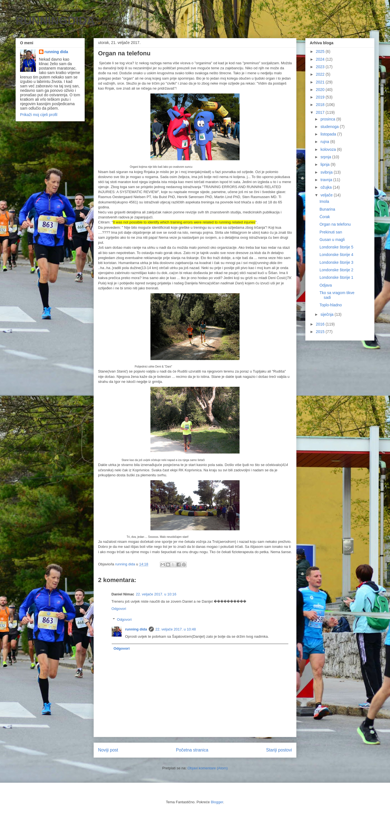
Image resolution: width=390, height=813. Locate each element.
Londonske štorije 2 (336, 270)
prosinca (328, 119)
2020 (321, 89)
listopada (328, 134)
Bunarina (327, 209)
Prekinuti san (331, 232)
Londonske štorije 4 (336, 254)
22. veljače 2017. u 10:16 (156, 594)
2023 (321, 67)
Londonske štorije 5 (336, 247)
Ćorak (325, 217)
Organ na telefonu (335, 224)
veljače (326, 195)
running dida (136, 629)
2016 (321, 324)
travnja (326, 180)
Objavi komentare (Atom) (207, 768)
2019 (321, 97)
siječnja (327, 314)
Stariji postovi (279, 750)
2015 (321, 331)
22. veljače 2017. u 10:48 (175, 629)
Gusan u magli (332, 239)
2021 (321, 82)
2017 (321, 112)
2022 (321, 74)
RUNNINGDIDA (55, 20)
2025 (321, 51)
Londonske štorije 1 (336, 277)
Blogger (217, 802)
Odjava (326, 285)
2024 (321, 59)
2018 (321, 104)
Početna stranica (192, 750)
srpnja (326, 157)
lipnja (325, 164)
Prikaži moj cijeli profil (38, 114)
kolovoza (328, 149)
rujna (325, 141)
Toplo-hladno (331, 305)
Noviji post (108, 750)
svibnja (326, 172)
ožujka (326, 187)
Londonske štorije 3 (336, 262)
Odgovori (118, 609)
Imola (324, 201)
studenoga (330, 126)
